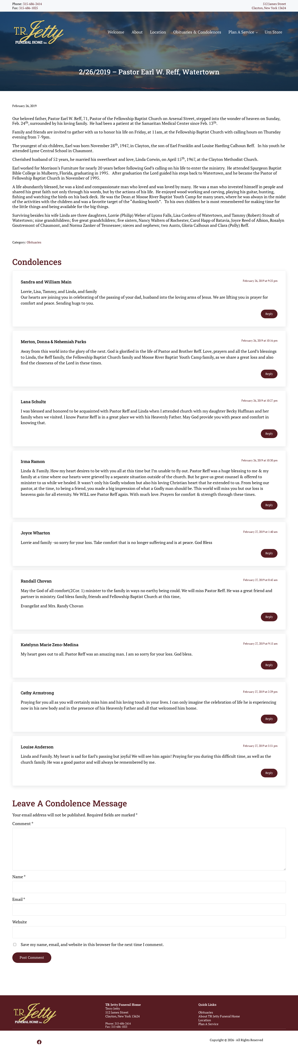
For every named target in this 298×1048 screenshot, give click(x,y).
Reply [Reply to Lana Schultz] (269, 435)
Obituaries (34, 244)
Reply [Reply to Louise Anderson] (269, 774)
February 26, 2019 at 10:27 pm (260, 402)
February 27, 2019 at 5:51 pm (260, 747)
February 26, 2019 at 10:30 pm (260, 462)
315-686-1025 (28, 8)
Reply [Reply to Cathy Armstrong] (269, 720)
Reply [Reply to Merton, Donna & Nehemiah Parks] (269, 375)
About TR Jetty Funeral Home (219, 1016)
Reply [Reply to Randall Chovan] (269, 618)
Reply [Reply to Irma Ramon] (269, 507)
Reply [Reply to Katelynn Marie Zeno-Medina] (269, 666)
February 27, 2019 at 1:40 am (260, 533)
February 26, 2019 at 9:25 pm (260, 282)
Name (19, 878)
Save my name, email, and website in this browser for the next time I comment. (92, 945)
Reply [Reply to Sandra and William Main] (269, 315)
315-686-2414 (32, 4)
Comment (22, 824)
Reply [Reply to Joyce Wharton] (269, 555)
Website (19, 923)
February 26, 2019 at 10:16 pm (260, 342)
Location (204, 1020)
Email (18, 900)
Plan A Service (208, 1024)
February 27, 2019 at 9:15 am (260, 645)
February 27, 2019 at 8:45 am (260, 581)
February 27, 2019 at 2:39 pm (260, 693)
